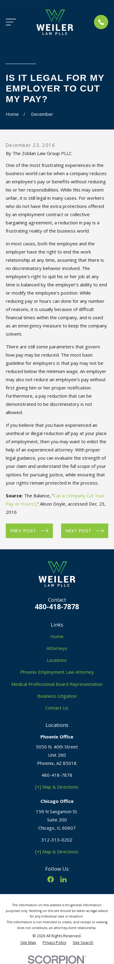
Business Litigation (57, 696)
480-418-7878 (57, 606)
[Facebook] (50, 879)
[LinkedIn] (63, 879)
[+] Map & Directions (56, 787)
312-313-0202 (56, 840)
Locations (57, 660)
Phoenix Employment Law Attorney (57, 672)
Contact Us (56, 708)
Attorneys (57, 648)
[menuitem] (28, 942)
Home (57, 636)
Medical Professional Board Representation (56, 684)
